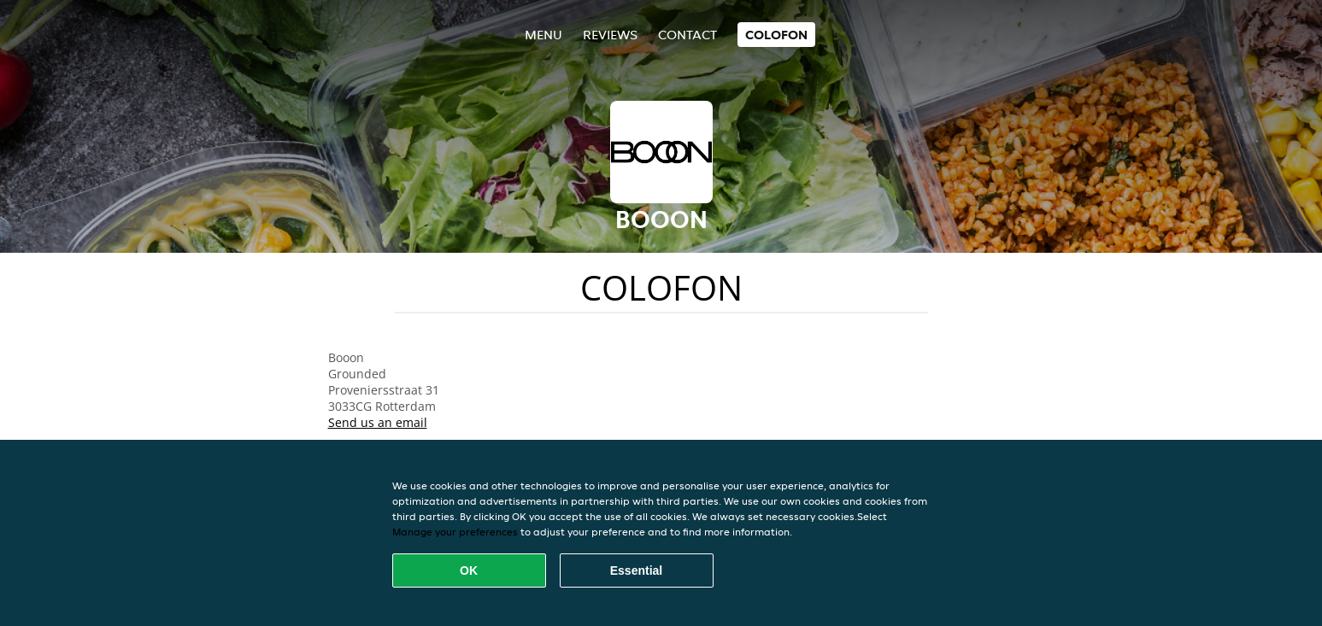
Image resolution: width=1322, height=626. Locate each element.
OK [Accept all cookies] (469, 570)
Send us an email (377, 422)
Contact (687, 35)
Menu (543, 35)
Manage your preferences (455, 531)
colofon (776, 35)
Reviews (610, 35)
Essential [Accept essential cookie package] (636, 570)
